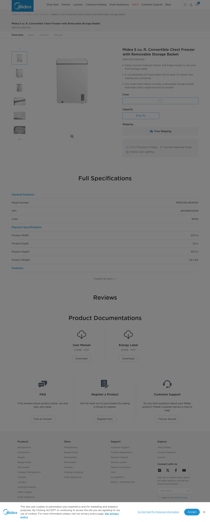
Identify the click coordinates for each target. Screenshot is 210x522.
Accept (192, 512)
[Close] (204, 512)
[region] (105, 512)
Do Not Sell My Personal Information (158, 512)
